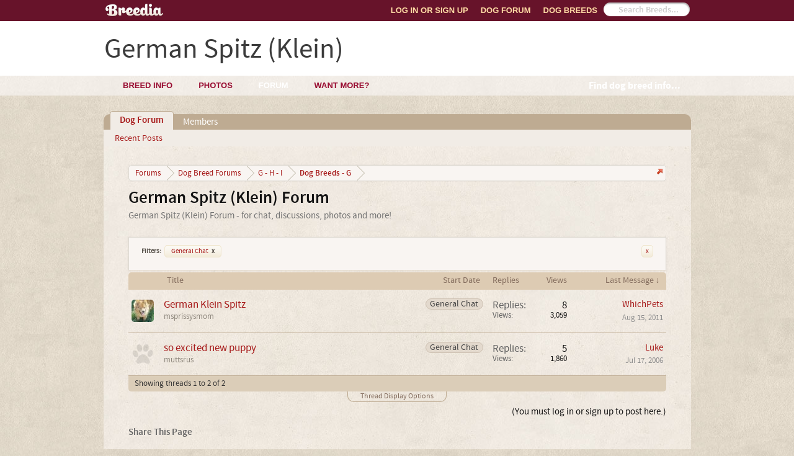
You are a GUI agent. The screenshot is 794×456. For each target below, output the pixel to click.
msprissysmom (189, 316)
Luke (654, 348)
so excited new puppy (210, 348)
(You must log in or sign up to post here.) (589, 412)
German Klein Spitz (205, 304)
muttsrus (179, 360)
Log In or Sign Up (429, 10)
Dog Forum (506, 10)
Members (200, 122)
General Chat (193, 251)
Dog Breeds (570, 10)
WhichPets (642, 304)
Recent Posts (139, 138)
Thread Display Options (397, 396)
